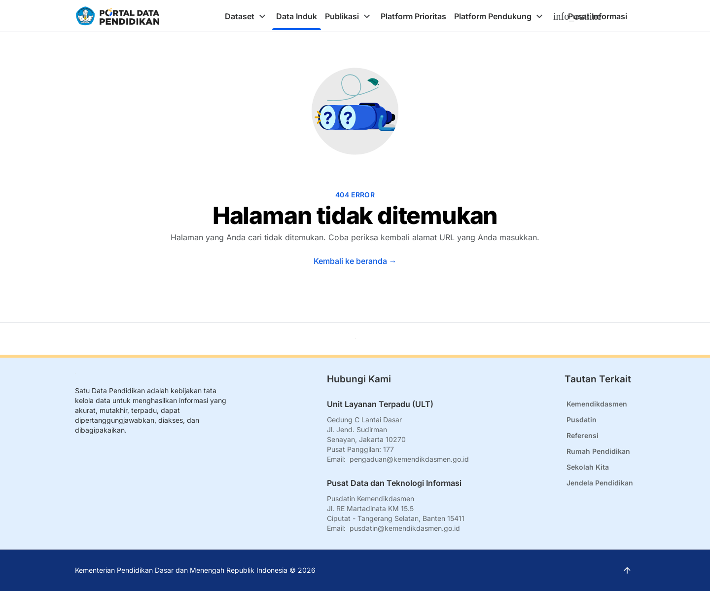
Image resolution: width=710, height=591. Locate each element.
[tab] (246, 16)
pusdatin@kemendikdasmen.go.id (405, 528)
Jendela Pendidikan (600, 483)
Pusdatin (582, 419)
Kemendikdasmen (597, 404)
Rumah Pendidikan (598, 451)
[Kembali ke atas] (627, 570)
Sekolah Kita (588, 467)
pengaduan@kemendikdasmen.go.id (409, 459)
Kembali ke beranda (355, 261)
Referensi (583, 435)
